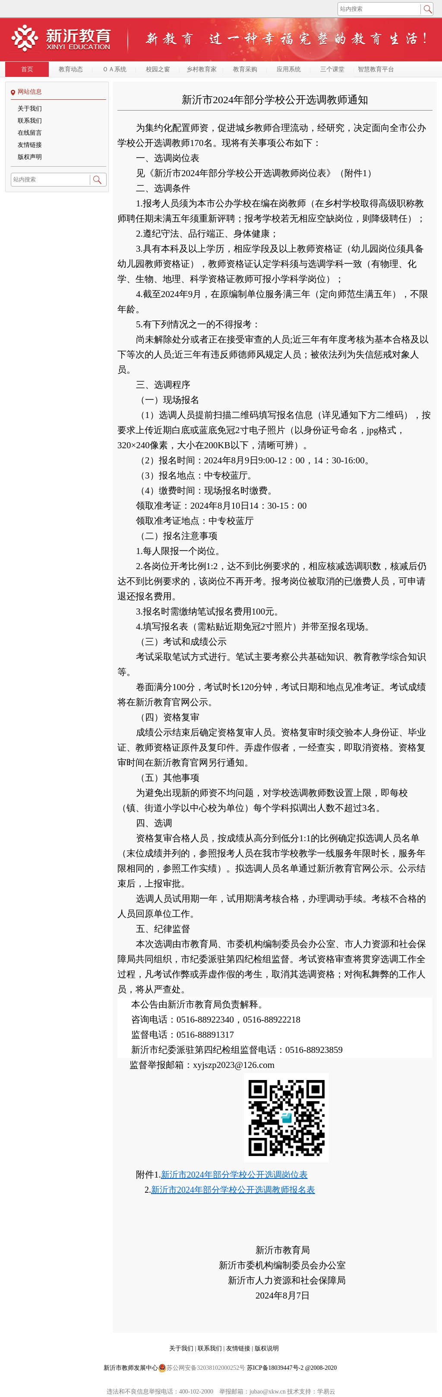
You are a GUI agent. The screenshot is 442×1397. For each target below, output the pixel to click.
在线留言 (30, 133)
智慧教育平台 (376, 69)
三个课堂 (332, 69)
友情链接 (30, 145)
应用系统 (289, 69)
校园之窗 (158, 69)
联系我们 (30, 120)
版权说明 (267, 1348)
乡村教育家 (201, 69)
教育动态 (71, 69)
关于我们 (30, 108)
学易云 (326, 1391)
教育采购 (245, 69)
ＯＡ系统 (114, 69)
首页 (27, 69)
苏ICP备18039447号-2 (275, 1368)
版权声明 (30, 157)
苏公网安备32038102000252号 (201, 1368)
